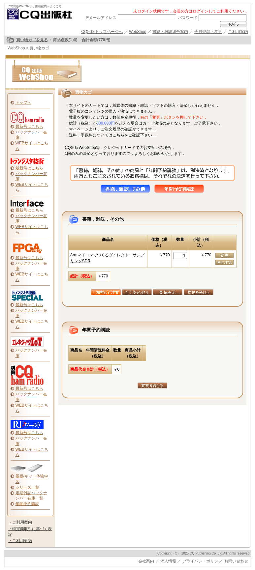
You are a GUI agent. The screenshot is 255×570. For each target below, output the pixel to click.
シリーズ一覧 (27, 487)
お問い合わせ (236, 561)
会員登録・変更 (208, 31)
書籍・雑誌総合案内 (170, 31)
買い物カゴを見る (32, 40)
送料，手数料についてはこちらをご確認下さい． (112, 135)
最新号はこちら (29, 126)
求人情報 (168, 561)
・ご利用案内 (20, 522)
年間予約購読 (27, 503)
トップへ (23, 102)
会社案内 (146, 561)
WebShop (137, 31)
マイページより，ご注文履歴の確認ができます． (112, 129)
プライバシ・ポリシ (200, 561)
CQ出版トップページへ (102, 31)
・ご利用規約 (20, 540)
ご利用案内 (238, 31)
